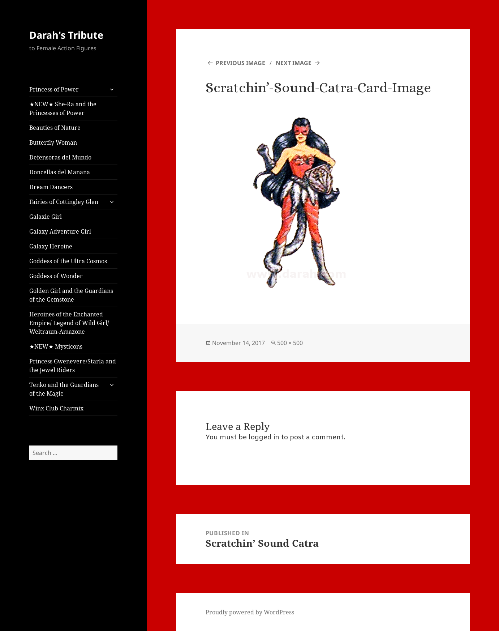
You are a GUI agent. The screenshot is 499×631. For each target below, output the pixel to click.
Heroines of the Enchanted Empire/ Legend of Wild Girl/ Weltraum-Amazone (69, 323)
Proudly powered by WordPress (250, 612)
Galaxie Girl (45, 217)
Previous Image (240, 63)
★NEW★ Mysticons (55, 346)
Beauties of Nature (55, 128)
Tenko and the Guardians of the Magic (64, 389)
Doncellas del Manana (59, 172)
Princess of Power (54, 89)
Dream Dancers (51, 187)
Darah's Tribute (66, 35)
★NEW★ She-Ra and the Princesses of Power (62, 108)
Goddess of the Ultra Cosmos (68, 261)
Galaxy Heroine (50, 246)
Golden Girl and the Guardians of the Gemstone (71, 295)
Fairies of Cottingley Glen (63, 202)
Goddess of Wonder (56, 276)
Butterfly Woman (53, 142)
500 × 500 (290, 343)
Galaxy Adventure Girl (60, 231)
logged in (264, 437)
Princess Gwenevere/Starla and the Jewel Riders (72, 365)
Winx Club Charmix (56, 408)
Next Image (293, 63)
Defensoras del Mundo (60, 157)
